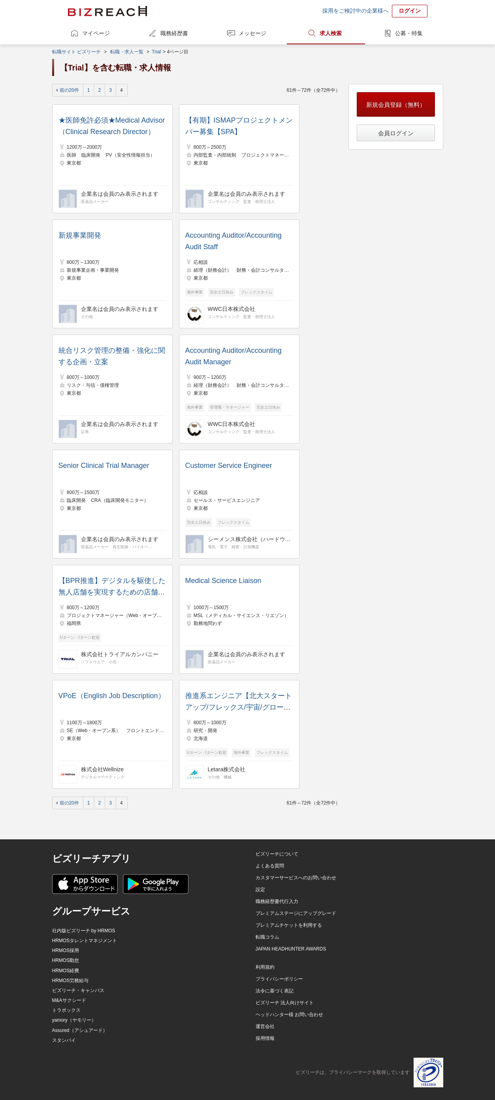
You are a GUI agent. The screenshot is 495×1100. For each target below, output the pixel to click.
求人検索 (331, 33)
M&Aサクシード (69, 1000)
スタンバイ (64, 1040)
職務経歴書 (174, 33)
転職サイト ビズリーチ (76, 52)
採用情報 (265, 1038)
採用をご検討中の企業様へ (355, 11)
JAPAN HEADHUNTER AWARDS (291, 949)
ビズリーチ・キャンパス (78, 990)
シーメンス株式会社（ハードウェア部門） (249, 539)
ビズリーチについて (277, 854)
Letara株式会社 (227, 769)
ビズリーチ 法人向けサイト (285, 1002)
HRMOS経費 (65, 970)
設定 (260, 889)
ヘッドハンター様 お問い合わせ (289, 1014)
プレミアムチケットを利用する (289, 925)
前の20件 (69, 90)
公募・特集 (409, 33)
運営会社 (265, 1026)
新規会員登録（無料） (395, 104)
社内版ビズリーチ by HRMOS (83, 930)
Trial (156, 52)
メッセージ (252, 33)
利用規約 (265, 967)
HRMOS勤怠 (65, 960)
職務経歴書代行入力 (277, 901)
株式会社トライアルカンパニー (119, 654)
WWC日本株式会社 (232, 309)
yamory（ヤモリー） (74, 1020)
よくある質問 (270, 866)
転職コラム (267, 937)
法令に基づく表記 (275, 991)
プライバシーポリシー (279, 979)
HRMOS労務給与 (70, 980)
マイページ (96, 33)
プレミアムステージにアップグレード (296, 913)
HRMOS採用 (65, 950)
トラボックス (66, 1010)
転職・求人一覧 (126, 52)
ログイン (410, 11)
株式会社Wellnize (102, 769)
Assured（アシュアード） (79, 1030)
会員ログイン (396, 133)
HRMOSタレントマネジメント (84, 940)
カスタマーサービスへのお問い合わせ (296, 877)
